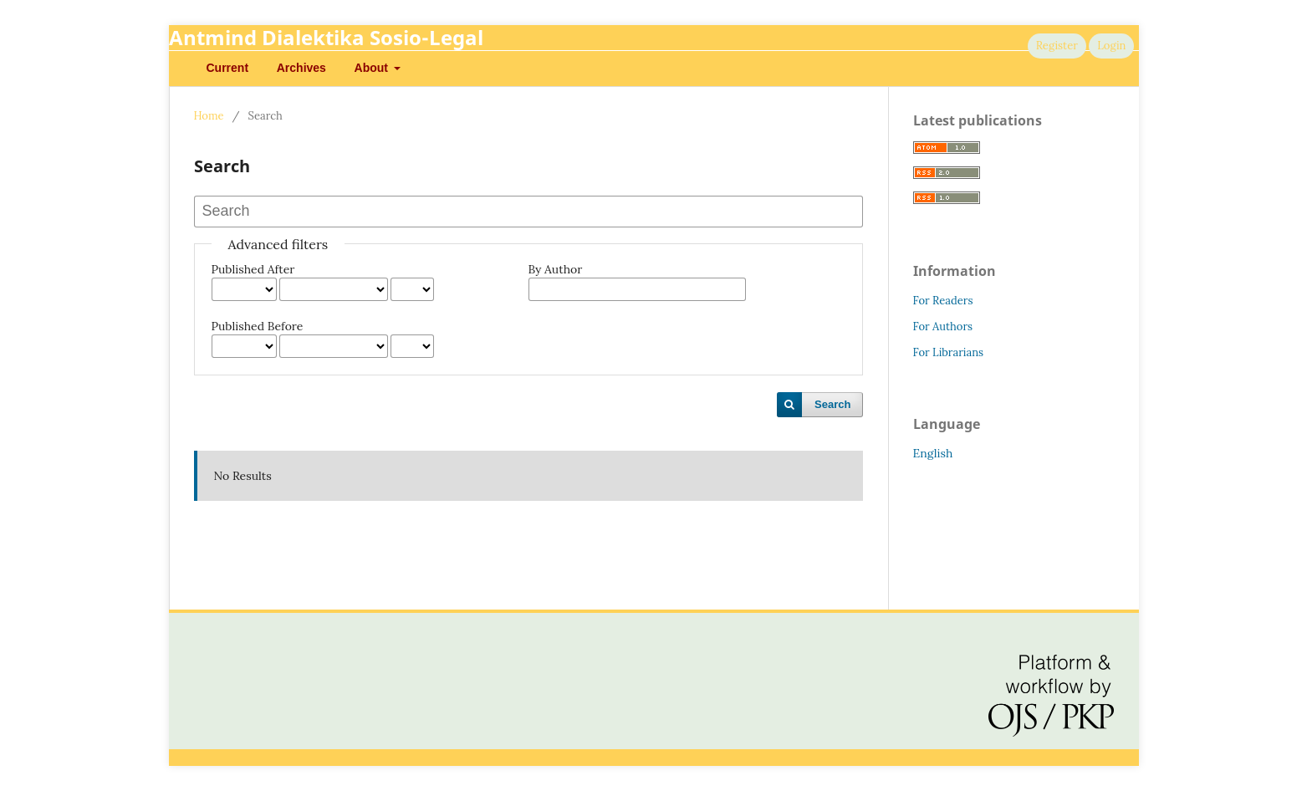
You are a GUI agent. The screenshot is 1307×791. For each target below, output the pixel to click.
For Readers (943, 300)
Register (1057, 45)
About (373, 67)
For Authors (943, 326)
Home (209, 116)
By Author (555, 269)
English (933, 453)
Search (832, 404)
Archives (301, 67)
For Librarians (948, 352)
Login (1111, 45)
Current (228, 67)
